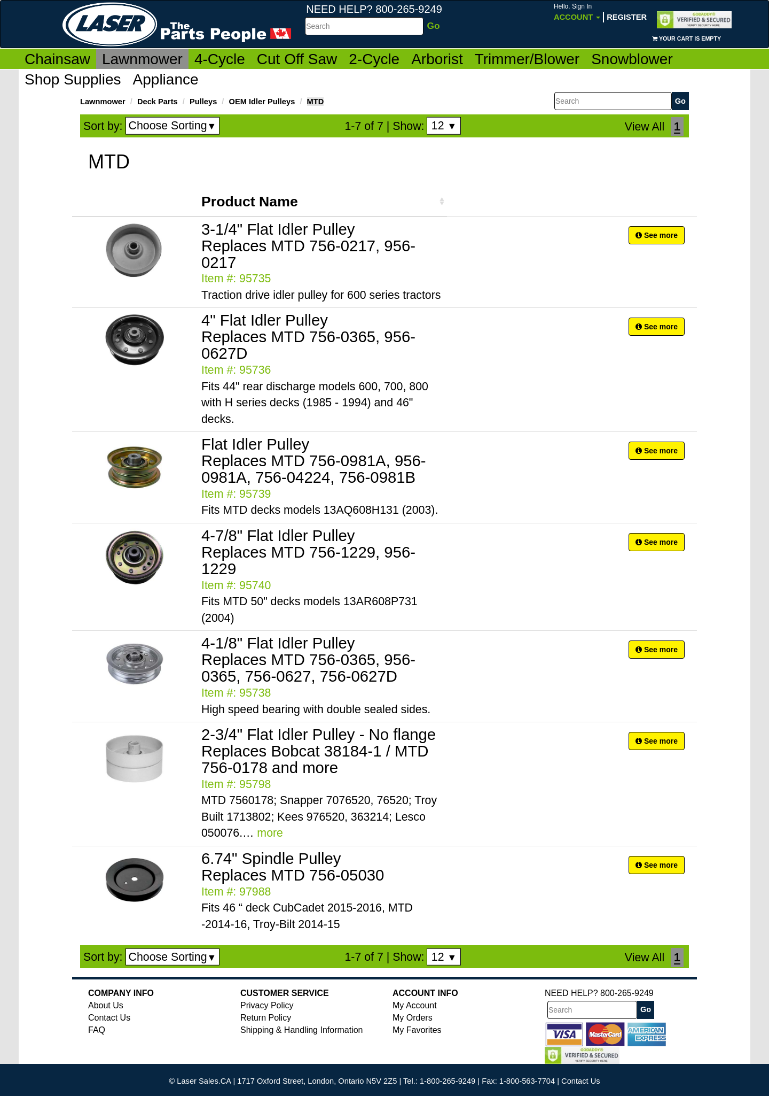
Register (627, 17)
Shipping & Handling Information (301, 1030)
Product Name (249, 202)
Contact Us (109, 1017)
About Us (105, 1005)
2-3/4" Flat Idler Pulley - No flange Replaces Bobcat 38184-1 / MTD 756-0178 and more (318, 750)
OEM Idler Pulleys (262, 101)
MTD (315, 101)
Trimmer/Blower (527, 59)
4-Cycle (219, 59)
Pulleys (203, 101)
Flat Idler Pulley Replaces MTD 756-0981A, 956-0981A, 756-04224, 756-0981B (313, 460)
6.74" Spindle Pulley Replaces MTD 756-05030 (292, 867)
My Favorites (417, 1030)
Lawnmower (142, 59)
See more (656, 235)
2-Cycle (374, 59)
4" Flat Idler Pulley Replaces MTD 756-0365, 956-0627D (308, 336)
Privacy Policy (267, 1005)
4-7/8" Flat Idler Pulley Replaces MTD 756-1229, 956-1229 (308, 552)
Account (577, 12)
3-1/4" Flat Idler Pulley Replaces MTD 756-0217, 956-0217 (308, 245)
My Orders (413, 1017)
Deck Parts (157, 101)
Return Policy (265, 1017)
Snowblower (632, 59)
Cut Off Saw (297, 59)
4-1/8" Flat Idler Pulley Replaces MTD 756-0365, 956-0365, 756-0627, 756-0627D (308, 659)
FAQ (96, 1030)
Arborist (436, 59)
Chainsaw (57, 59)
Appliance (166, 79)
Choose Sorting (173, 125)
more (270, 833)
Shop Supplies (73, 79)
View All (644, 126)
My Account (415, 1005)
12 (444, 125)
